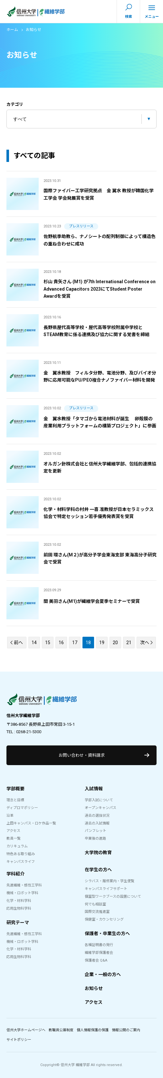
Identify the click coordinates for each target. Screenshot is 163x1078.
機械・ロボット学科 (22, 893)
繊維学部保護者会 (99, 953)
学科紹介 (15, 873)
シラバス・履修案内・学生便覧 (109, 881)
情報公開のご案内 (126, 1030)
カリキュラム (17, 846)
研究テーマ (17, 922)
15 (47, 642)
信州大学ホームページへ (25, 1030)
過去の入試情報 (97, 823)
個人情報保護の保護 (93, 1030)
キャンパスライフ (20, 862)
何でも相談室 (95, 904)
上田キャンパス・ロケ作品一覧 (31, 823)
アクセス (13, 831)
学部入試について (99, 800)
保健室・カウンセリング (104, 919)
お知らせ (94, 988)
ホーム (12, 29)
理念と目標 (15, 800)
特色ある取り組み (20, 854)
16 (61, 642)
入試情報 (94, 788)
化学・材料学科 (18, 901)
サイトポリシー (18, 1040)
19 (101, 642)
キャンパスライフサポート (106, 889)
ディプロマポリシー (22, 808)
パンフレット (95, 831)
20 (115, 642)
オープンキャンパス (100, 808)
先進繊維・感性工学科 (24, 885)
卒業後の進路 (95, 838)
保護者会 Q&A (96, 960)
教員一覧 (13, 838)
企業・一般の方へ (103, 974)
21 (128, 642)
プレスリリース (81, 226)
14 (34, 642)
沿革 (10, 815)
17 (74, 642)
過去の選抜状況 (97, 815)
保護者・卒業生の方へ (107, 933)
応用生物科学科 (18, 908)
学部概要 (15, 788)
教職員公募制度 (61, 1030)
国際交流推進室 (97, 912)
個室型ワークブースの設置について (113, 896)
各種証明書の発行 (99, 945)
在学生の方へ (98, 869)
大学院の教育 (98, 852)
